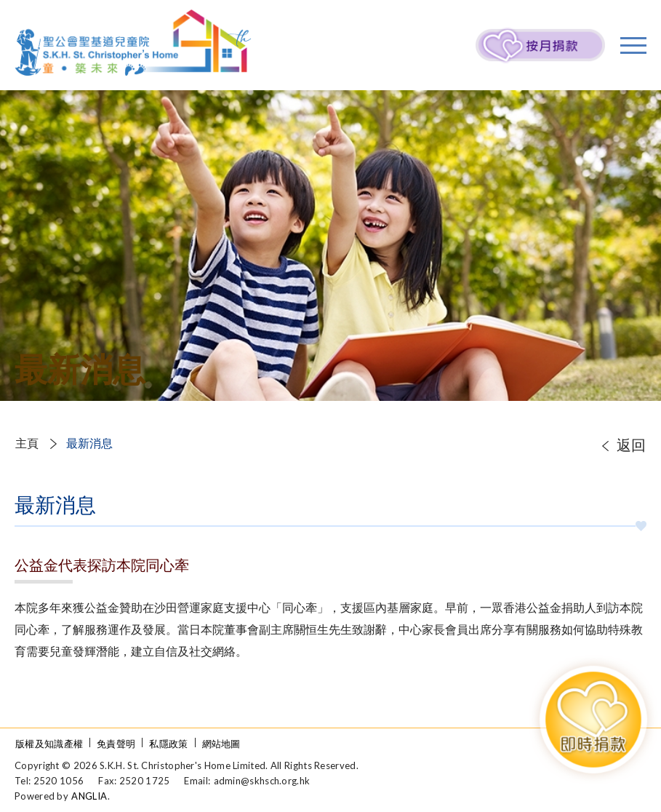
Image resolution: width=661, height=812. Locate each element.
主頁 (27, 443)
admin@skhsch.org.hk (262, 781)
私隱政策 (168, 743)
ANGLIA (89, 796)
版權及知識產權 (49, 743)
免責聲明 (116, 743)
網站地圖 (221, 743)
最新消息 (89, 443)
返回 (631, 444)
